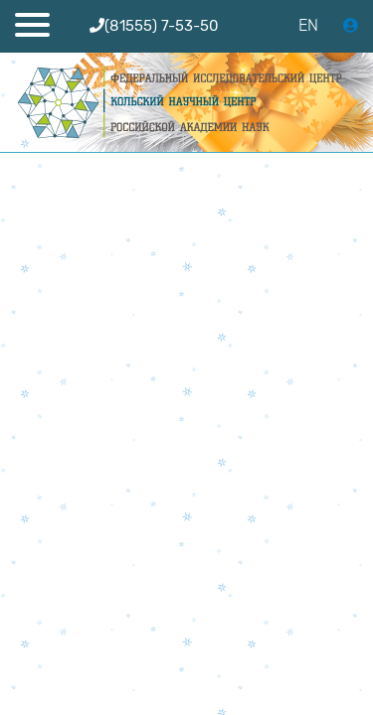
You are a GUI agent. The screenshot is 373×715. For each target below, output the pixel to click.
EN (308, 25)
